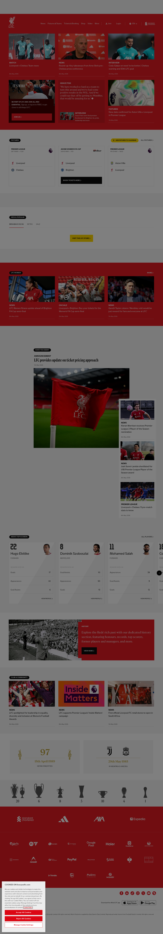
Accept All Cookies (23, 912)
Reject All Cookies (23, 919)
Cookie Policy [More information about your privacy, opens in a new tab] (27, 907)
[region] (23, 906)
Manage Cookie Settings (23, 925)
